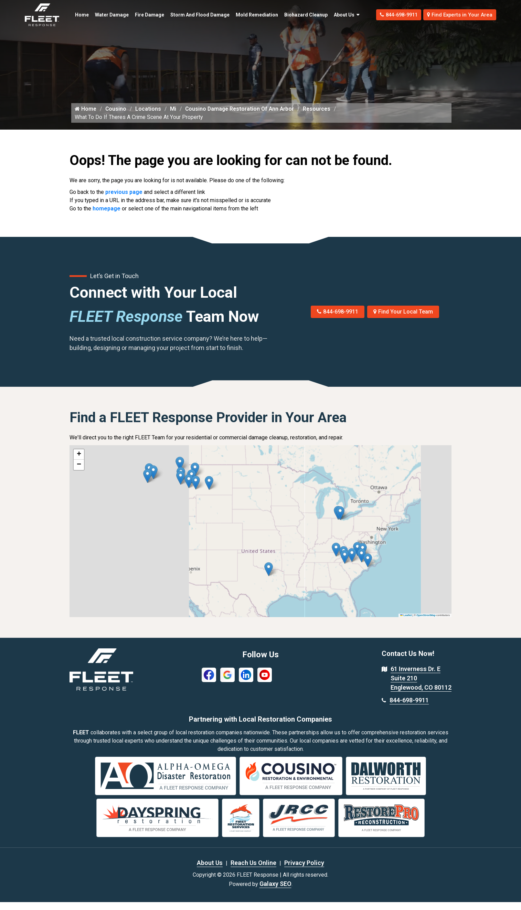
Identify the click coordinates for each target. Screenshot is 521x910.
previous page (123, 200)
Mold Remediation (242, 14)
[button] (209, 491)
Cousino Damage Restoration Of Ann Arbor (242, 116)
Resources (321, 116)
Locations (149, 116)
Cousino (116, 116)
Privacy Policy (304, 870)
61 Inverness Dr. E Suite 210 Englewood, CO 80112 (421, 686)
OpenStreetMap (425, 623)
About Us (330, 14)
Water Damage (100, 14)
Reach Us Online (253, 870)
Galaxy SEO (275, 891)
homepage (106, 216)
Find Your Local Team (403, 319)
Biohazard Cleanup (287, 14)
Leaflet (406, 623)
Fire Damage (139, 14)
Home (78, 11)
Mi (175, 116)
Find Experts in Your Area (456, 14)
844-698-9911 (387, 14)
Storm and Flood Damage (183, 14)
